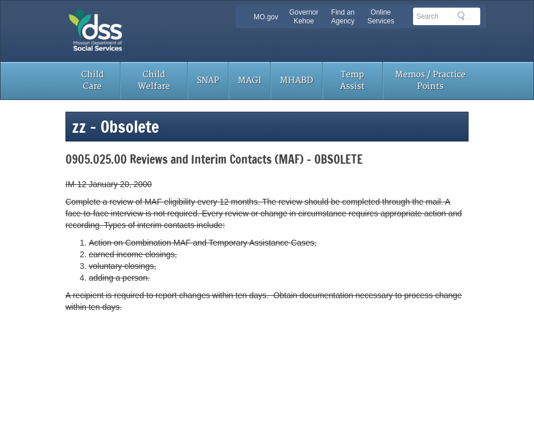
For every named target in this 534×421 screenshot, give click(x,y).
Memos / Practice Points (430, 80)
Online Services (380, 16)
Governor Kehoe (303, 16)
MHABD (296, 80)
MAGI (249, 80)
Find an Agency (343, 16)
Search (464, 15)
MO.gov (266, 17)
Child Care (92, 80)
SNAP (208, 80)
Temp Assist (352, 80)
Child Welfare (154, 80)
